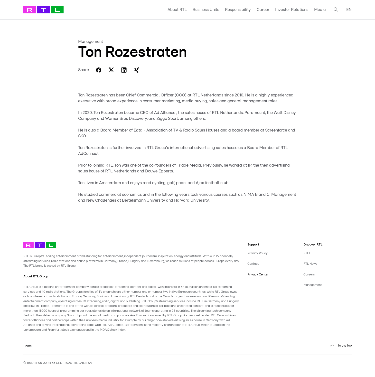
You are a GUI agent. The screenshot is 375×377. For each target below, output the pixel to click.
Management (312, 285)
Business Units (206, 10)
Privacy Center (258, 274)
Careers (309, 274)
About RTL (177, 10)
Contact (253, 263)
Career (263, 10)
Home (27, 346)
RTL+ (306, 253)
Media (320, 10)
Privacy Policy (257, 253)
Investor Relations (291, 10)
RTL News (310, 263)
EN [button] (349, 10)
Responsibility (238, 10)
